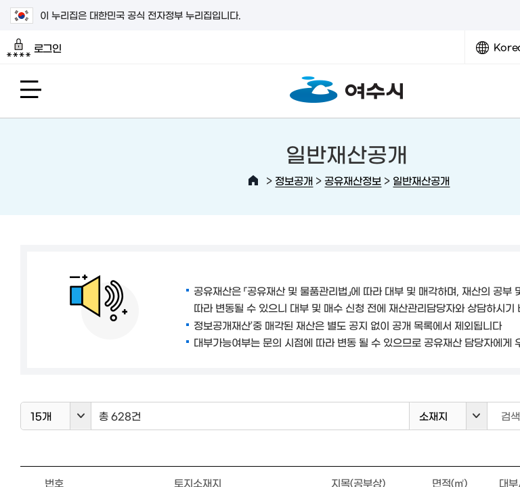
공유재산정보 (352, 180)
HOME (253, 180)
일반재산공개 (421, 180)
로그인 (34, 48)
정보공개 (294, 180)
